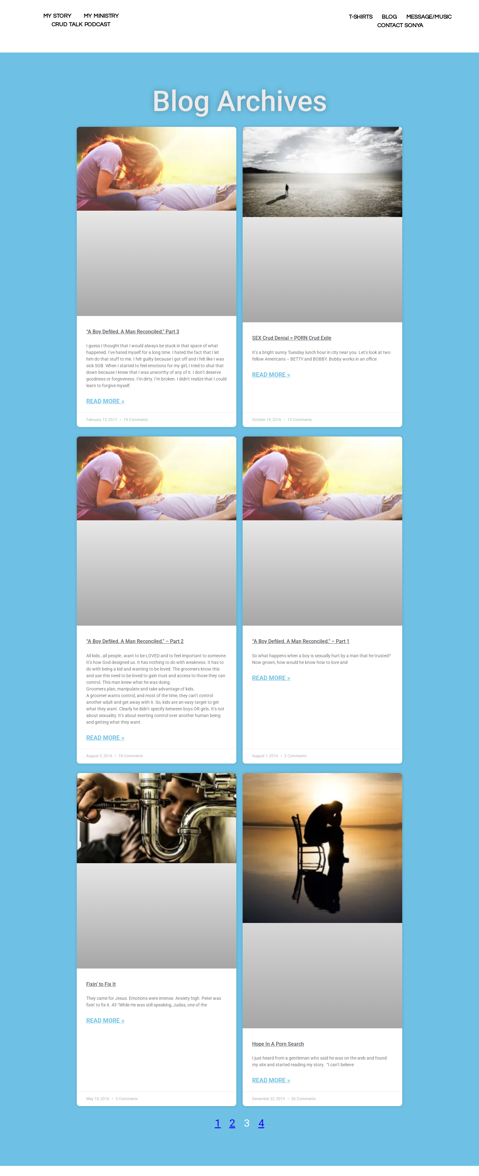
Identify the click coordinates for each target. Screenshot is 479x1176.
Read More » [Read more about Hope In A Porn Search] (271, 1080)
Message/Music (429, 17)
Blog (389, 17)
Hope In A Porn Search (278, 1044)
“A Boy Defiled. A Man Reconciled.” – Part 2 (135, 641)
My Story (57, 16)
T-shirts (360, 17)
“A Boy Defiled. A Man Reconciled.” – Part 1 (300, 641)
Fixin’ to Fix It (101, 984)
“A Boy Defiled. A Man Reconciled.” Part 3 (132, 332)
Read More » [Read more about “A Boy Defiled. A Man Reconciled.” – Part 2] (105, 737)
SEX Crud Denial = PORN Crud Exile (291, 338)
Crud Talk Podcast (81, 25)
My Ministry (101, 16)
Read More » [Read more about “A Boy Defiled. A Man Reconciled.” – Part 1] (271, 678)
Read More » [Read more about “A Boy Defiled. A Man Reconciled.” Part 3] (105, 401)
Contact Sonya (400, 25)
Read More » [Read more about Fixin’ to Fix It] (105, 1020)
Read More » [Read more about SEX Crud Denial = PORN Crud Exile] (271, 374)
